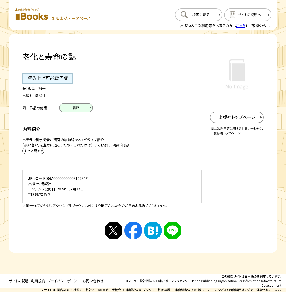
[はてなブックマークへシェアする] (153, 230)
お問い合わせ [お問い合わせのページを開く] (93, 281)
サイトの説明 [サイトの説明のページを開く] (19, 281)
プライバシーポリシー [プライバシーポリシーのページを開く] (63, 281)
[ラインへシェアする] (172, 230)
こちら (240, 25)
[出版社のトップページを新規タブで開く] (237, 117)
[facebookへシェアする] (133, 230)
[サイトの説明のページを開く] (247, 14)
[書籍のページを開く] (76, 107)
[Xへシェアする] (113, 230)
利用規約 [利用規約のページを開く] (38, 281)
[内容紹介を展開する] (33, 151)
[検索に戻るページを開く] (198, 14)
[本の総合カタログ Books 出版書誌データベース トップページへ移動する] (52, 14)
